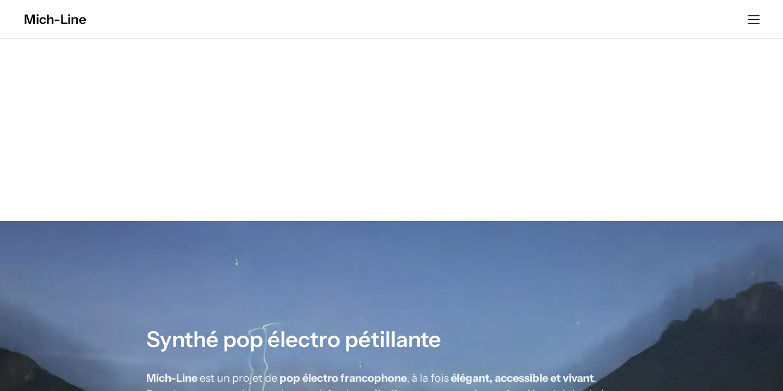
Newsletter (589, 19)
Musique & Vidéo (466, 19)
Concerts (533, 19)
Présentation (391, 19)
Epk (680, 19)
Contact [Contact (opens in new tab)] (641, 19)
